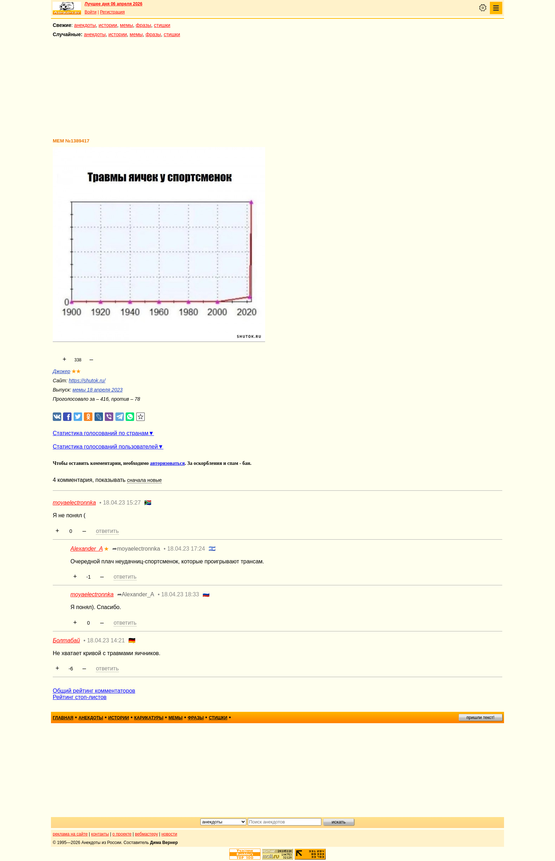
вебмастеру (146, 834)
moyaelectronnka (74, 503)
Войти (91, 12)
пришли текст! (480, 717)
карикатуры (149, 717)
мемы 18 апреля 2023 (97, 390)
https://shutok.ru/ (87, 380)
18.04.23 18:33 (180, 594)
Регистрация (112, 12)
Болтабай (66, 640)
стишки (162, 25)
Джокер (61, 371)
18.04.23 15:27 (122, 503)
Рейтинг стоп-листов (80, 697)
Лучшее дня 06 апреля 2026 (113, 3)
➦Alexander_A (135, 594)
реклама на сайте (70, 834)
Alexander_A (86, 549)
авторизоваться (167, 463)
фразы (143, 25)
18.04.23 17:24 (186, 549)
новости (169, 834)
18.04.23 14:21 (106, 640)
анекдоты (85, 25)
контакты (100, 834)
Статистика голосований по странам (100, 433)
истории (108, 25)
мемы (126, 25)
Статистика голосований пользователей (105, 447)
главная (63, 717)
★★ (76, 371)
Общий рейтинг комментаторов (94, 691)
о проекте (122, 834)
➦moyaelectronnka (136, 549)
